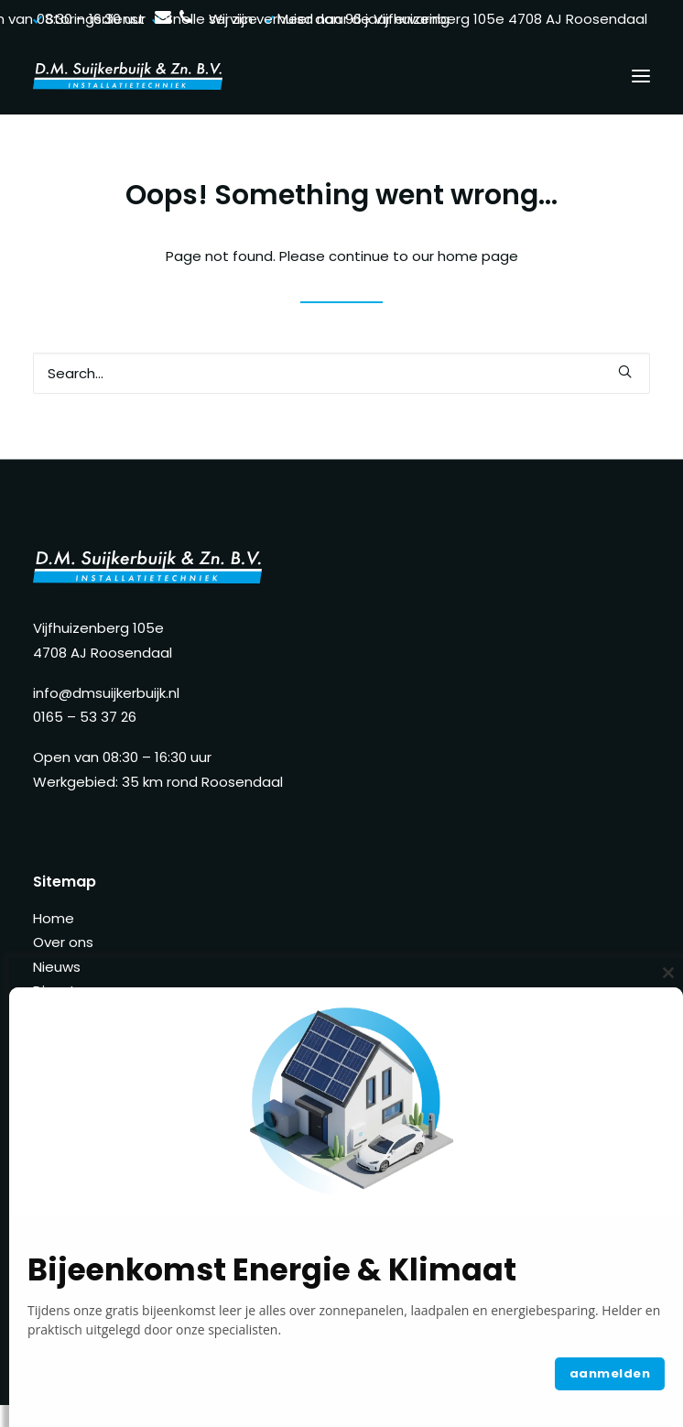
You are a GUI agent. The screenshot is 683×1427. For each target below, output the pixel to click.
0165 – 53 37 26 (84, 716)
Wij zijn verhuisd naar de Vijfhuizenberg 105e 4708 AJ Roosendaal (428, 18)
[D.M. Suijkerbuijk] (127, 76)
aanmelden (610, 1373)
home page (478, 256)
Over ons (63, 942)
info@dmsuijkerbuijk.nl (106, 693)
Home (53, 918)
